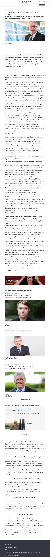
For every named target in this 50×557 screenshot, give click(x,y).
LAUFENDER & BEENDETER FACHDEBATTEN (11, 547)
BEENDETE (13, 542)
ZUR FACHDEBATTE (25, 399)
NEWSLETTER (41, 1)
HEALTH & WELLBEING (31, 552)
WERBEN (37, 1)
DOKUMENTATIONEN (34, 4)
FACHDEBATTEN (10, 4)
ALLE (5, 542)
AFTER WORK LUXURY (24, 552)
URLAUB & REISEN (37, 552)
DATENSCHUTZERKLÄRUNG (18, 555)
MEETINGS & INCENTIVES (16, 552)
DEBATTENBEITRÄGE (17, 4)
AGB (12, 555)
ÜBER (6, 4)
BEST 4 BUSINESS (9, 552)
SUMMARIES (28, 4)
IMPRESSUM (9, 555)
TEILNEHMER (23, 4)
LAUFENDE (8, 542)
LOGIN (44, 1)
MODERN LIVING (7, 553)
